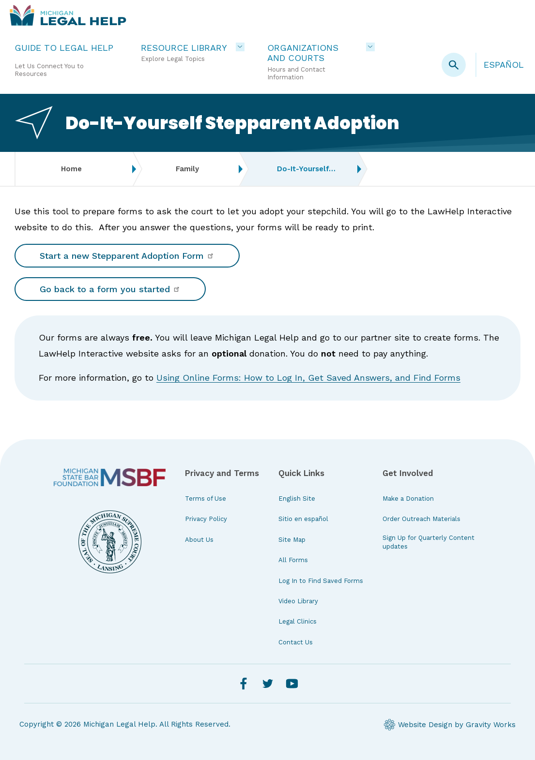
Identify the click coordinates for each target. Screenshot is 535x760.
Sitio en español (303, 518)
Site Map (292, 539)
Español (504, 65)
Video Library (298, 601)
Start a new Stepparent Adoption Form (127, 256)
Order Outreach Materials (421, 518)
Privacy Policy (206, 518)
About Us (199, 539)
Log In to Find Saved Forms (320, 580)
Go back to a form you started (110, 289)
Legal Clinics (297, 621)
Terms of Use (205, 498)
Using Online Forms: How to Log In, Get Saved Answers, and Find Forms (308, 378)
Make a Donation (408, 498)
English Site (296, 498)
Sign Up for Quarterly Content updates (428, 542)
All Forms (293, 560)
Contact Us (295, 642)
